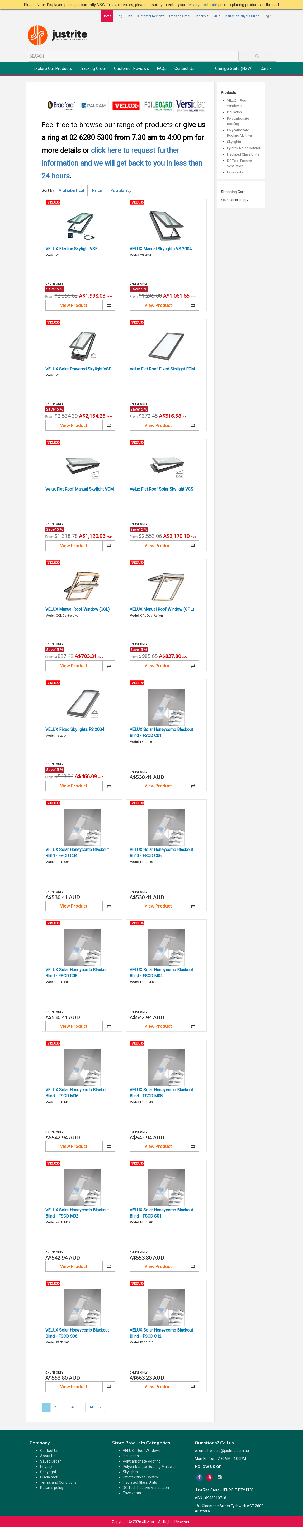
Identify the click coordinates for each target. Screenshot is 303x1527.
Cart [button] (266, 68)
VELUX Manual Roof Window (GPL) (162, 609)
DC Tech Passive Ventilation (146, 1488)
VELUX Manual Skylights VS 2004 (161, 248)
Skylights (234, 142)
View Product (74, 305)
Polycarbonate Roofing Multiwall (149, 1466)
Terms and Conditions (58, 1482)
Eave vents (235, 172)
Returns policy (52, 1488)
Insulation (234, 112)
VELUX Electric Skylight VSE (71, 248)
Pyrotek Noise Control (243, 148)
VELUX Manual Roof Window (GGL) (77, 609)
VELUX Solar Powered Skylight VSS (78, 369)
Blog (119, 16)
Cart (129, 16)
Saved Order (50, 1461)
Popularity (121, 190)
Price (97, 190)
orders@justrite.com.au (229, 1451)
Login (268, 16)
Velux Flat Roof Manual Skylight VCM (79, 489)
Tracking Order (179, 16)
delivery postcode (202, 4)
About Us (47, 1456)
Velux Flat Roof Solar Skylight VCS (161, 489)
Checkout (202, 16)
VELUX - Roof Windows (142, 1451)
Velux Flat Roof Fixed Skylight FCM (162, 369)
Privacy (46, 1466)
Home (107, 16)
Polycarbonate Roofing (142, 1461)
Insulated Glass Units (243, 154)
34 (91, 1407)
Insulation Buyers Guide (242, 16)
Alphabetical (71, 190)
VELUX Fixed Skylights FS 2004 (74, 729)
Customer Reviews (150, 16)
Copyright (48, 1472)
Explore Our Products (52, 68)
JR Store (149, 1522)
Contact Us (184, 68)
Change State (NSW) (234, 68)
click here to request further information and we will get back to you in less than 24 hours (122, 163)
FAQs (216, 16)
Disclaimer (49, 1477)
